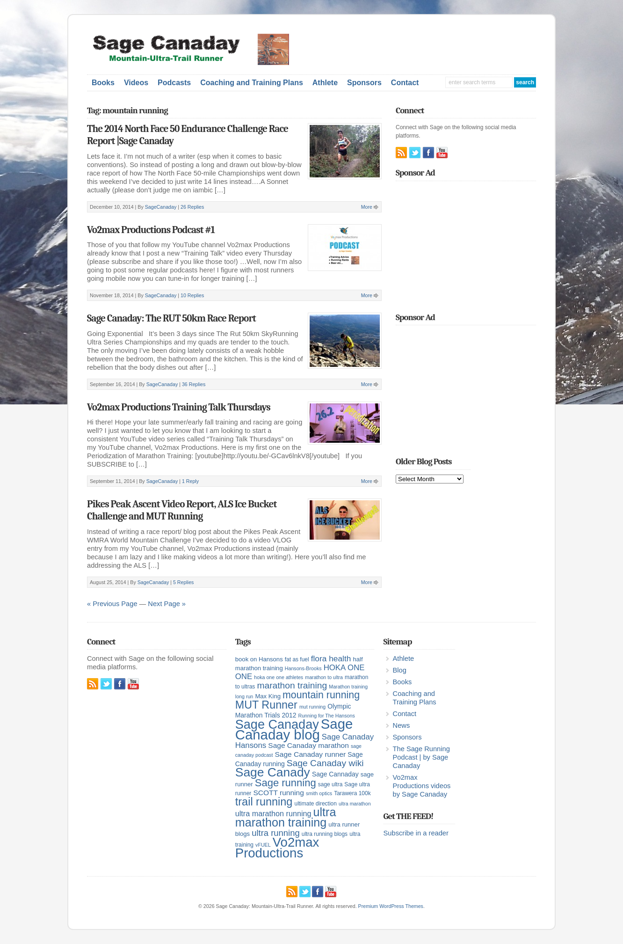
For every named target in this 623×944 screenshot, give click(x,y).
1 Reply (190, 481)
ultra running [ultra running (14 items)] (276, 833)
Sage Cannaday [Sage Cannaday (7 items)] (335, 774)
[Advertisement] (426, 48)
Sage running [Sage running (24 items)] (285, 783)
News (401, 725)
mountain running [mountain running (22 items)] (321, 695)
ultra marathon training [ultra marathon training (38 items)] (285, 817)
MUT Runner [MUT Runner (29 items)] (266, 705)
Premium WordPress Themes (390, 906)
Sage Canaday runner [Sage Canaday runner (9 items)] (310, 754)
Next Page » (167, 603)
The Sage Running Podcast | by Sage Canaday (421, 757)
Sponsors (364, 83)
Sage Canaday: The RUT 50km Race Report (171, 318)
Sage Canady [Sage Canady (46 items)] (272, 772)
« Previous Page (112, 603)
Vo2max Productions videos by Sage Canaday (422, 786)
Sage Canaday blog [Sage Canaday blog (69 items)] (294, 729)
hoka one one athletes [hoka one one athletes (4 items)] (278, 677)
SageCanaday (161, 207)
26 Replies (192, 207)
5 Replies (183, 582)
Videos (136, 83)
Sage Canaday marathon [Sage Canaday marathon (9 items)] (308, 745)
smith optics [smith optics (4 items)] (319, 793)
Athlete (325, 83)
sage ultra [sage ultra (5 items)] (330, 784)
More (366, 207)
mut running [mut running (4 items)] (312, 707)
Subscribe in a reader (416, 833)
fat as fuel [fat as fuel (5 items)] (297, 659)
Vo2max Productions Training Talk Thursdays (178, 407)
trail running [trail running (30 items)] (264, 802)
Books (103, 83)
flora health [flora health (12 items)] (331, 658)
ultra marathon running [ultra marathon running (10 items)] (273, 813)
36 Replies (193, 384)
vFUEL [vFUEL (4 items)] (263, 845)
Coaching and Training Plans (251, 83)
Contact (405, 83)
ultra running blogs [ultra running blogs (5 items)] (325, 834)
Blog (399, 670)
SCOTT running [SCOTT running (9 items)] (278, 793)
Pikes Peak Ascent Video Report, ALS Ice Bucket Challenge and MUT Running (181, 510)
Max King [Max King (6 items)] (268, 696)
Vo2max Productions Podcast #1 (151, 229)
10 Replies (192, 295)
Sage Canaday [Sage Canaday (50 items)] (277, 724)
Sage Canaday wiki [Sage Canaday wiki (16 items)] (325, 763)
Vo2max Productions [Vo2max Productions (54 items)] (277, 847)
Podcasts (174, 83)
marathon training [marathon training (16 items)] (292, 685)
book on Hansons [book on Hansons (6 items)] (259, 659)
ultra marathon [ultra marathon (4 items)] (355, 803)
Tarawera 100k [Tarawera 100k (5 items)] (352, 793)
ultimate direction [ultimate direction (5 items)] (316, 803)
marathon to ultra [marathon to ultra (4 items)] (324, 677)
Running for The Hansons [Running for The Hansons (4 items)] (326, 715)
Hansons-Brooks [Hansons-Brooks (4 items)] (303, 668)
